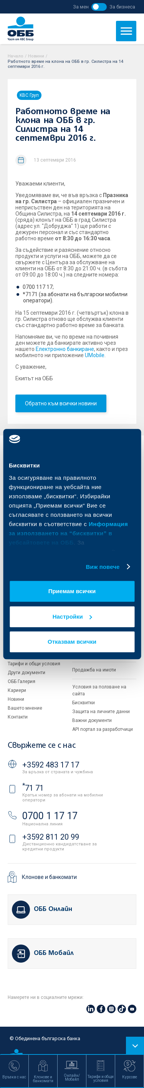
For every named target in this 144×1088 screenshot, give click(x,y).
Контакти (18, 717)
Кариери (17, 690)
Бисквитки (83, 702)
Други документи (26, 672)
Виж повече (102, 566)
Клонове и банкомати (49, 877)
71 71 (33, 788)
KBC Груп (29, 95)
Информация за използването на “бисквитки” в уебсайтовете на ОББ (68, 533)
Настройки (72, 616)
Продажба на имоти (94, 670)
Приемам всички (72, 591)
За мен (81, 7)
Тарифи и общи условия (34, 663)
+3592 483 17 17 (50, 764)
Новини (36, 56)
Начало (15, 56)
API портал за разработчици (102, 729)
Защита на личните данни (101, 711)
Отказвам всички (72, 641)
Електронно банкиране (65, 349)
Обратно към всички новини (61, 403)
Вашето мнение (25, 708)
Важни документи (92, 720)
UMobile (94, 355)
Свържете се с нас (41, 745)
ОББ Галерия (21, 681)
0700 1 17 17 (50, 815)
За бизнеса (122, 7)
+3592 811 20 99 (50, 837)
